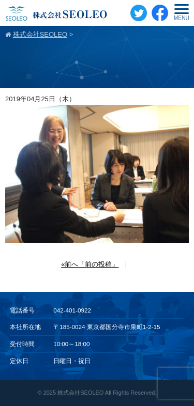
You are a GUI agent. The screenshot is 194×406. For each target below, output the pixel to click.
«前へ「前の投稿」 (89, 264)
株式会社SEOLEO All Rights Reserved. (106, 392)
